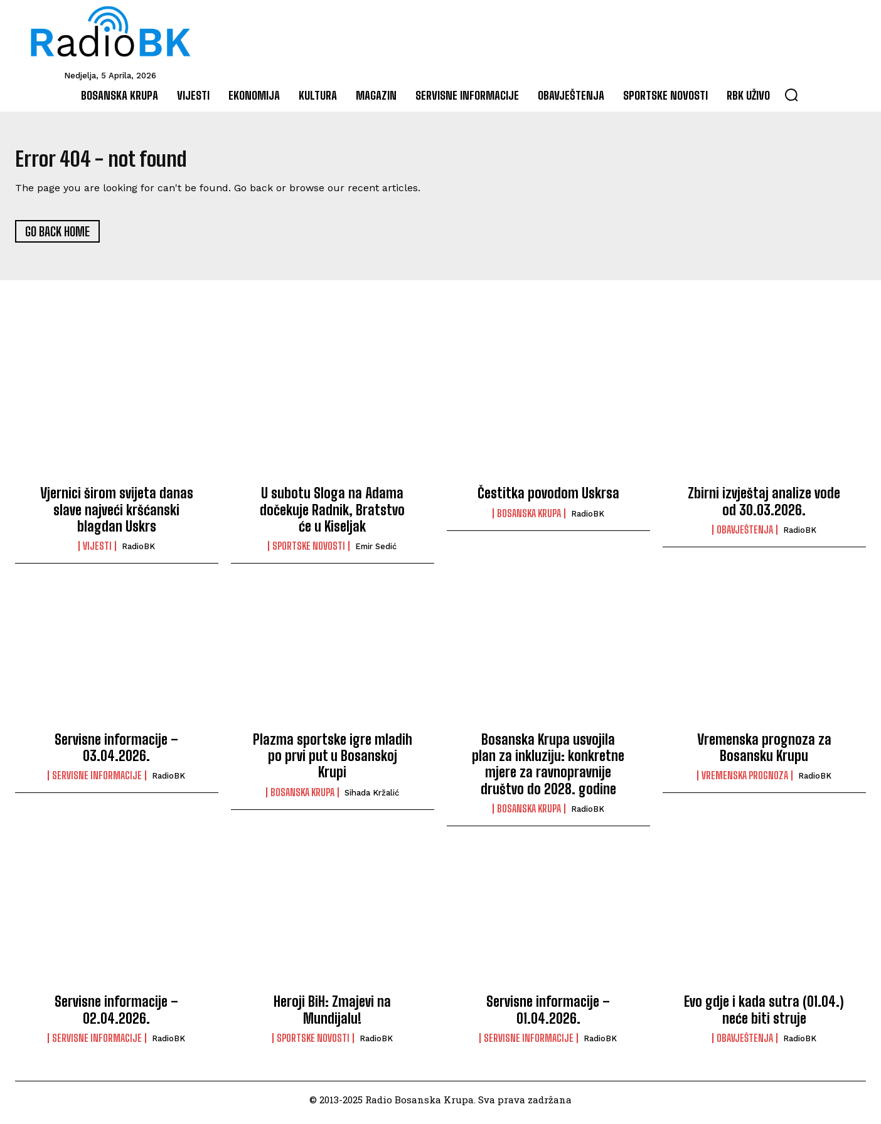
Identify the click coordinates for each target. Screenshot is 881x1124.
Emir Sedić (376, 552)
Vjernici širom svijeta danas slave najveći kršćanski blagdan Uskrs (116, 516)
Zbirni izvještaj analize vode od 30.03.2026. (764, 507)
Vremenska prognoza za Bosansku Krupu (764, 753)
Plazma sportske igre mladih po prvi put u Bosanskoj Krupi (332, 762)
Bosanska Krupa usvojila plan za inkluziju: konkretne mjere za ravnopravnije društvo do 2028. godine (548, 770)
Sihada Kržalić (371, 798)
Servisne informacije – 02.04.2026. (116, 1015)
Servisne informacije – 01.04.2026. (548, 1015)
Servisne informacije (97, 782)
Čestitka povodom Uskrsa (548, 499)
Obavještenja (745, 536)
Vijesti (97, 552)
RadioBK (138, 552)
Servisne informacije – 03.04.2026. (116, 753)
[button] (791, 95)
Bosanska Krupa (529, 519)
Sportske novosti (308, 552)
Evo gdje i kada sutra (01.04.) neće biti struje (764, 1015)
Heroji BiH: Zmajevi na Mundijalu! (332, 1015)
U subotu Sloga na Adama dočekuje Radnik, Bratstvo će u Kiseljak (332, 516)
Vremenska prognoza (745, 782)
